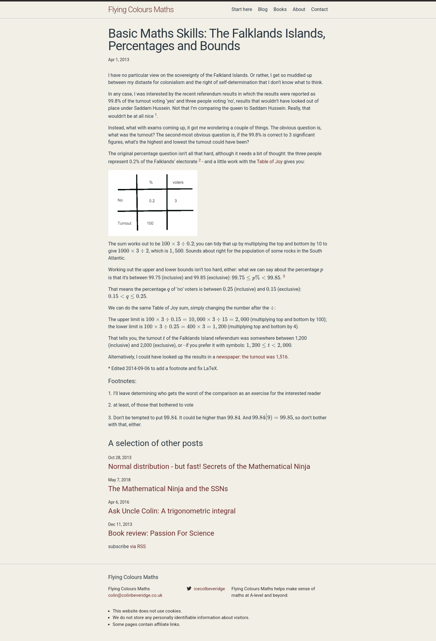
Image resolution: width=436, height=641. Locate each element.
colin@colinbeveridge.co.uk (135, 595)
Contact (319, 9)
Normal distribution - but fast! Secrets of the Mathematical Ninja (209, 466)
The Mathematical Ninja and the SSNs (168, 489)
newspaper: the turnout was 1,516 (252, 357)
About (299, 9)
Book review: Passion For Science (161, 533)
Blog (262, 9)
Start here (242, 9)
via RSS (138, 546)
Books (280, 9)
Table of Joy (270, 162)
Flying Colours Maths (141, 9)
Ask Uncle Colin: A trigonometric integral (172, 511)
